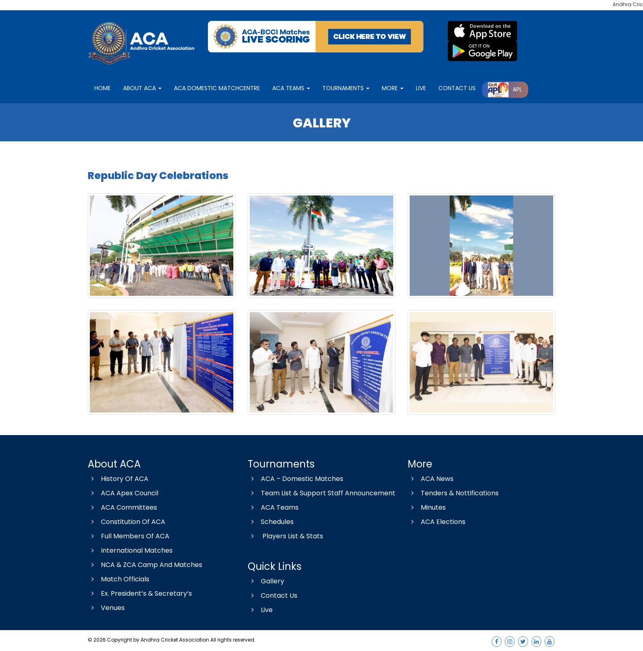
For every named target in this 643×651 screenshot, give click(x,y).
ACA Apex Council (123, 493)
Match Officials (118, 579)
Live (260, 610)
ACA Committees (122, 507)
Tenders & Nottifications (453, 493)
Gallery (266, 581)
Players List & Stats (285, 536)
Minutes (427, 507)
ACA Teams (291, 88)
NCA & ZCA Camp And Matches (145, 564)
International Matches (130, 550)
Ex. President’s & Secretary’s (140, 593)
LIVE (421, 88)
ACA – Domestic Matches (295, 478)
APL (505, 89)
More (393, 88)
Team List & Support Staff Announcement (321, 493)
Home (102, 88)
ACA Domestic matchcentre (217, 88)
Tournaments (345, 88)
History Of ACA (118, 478)
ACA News (431, 478)
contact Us (457, 88)
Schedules (271, 521)
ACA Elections (436, 521)
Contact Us (272, 595)
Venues (106, 607)
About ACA (142, 88)
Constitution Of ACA (126, 521)
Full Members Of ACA (128, 536)
